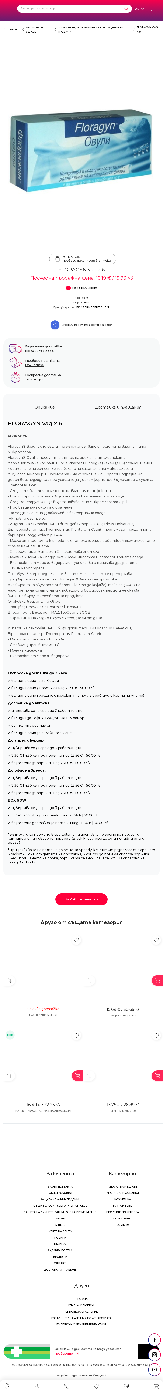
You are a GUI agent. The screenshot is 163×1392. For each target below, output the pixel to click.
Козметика (122, 1199)
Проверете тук (67, 1353)
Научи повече (34, 365)
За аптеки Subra (60, 1186)
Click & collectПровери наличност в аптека (83, 258)
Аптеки (60, 1224)
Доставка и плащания (118, 407)
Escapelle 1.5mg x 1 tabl (123, 1015)
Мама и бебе (122, 1205)
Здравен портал (60, 1250)
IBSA (87, 302)
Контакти (60, 1263)
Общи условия (60, 1193)
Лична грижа (122, 1218)
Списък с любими (81, 1305)
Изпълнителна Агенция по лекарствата (81, 1318)
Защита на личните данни (60, 1199)
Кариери (60, 1244)
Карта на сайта (60, 1231)
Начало (13, 29)
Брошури (60, 1256)
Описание (45, 407)
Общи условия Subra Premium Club (60, 1205)
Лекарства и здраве (123, 1186)
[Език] (139, 9)
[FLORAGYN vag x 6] (81, 150)
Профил (82, 1299)
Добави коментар (81, 899)
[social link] (154, 1339)
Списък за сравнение (81, 1311)
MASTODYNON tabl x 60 (43, 1014)
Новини (60, 1237)
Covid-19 (122, 1224)
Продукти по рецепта (122, 1212)
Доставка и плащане (60, 1269)
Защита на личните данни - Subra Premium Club (60, 1212)
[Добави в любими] (76, 940)
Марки (60, 1218)
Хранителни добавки (123, 1193)
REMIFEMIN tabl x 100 (123, 1110)
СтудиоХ (99, 1375)
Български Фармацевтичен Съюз (81, 1324)
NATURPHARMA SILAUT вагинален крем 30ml (43, 1110)
